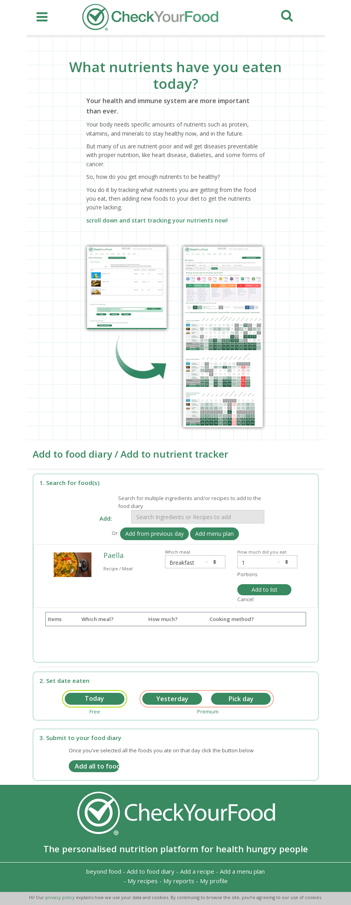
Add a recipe (197, 871)
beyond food (103, 871)
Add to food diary (151, 871)
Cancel (245, 599)
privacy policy (60, 897)
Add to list (264, 589)
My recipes (143, 881)
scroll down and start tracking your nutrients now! (157, 220)
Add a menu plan (242, 871)
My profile (214, 881)
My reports (178, 881)
